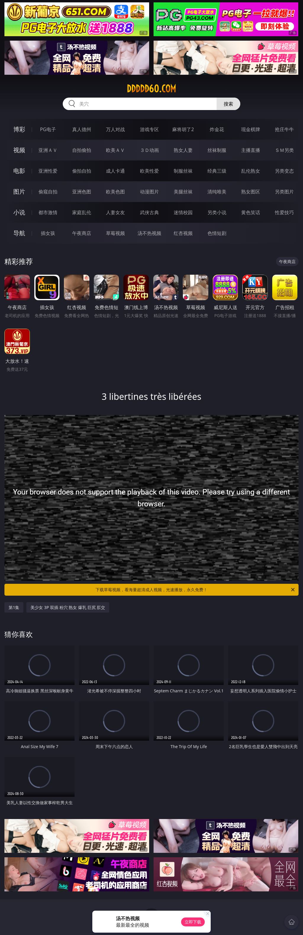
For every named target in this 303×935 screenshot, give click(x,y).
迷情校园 (183, 212)
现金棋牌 (250, 129)
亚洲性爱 (47, 171)
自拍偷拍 (81, 150)
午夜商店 (81, 233)
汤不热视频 (149, 233)
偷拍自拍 (81, 171)
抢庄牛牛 (284, 129)
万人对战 (115, 129)
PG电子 (48, 129)
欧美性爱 (149, 171)
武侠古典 (149, 212)
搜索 (228, 104)
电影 (19, 171)
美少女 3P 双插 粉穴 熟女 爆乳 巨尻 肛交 (67, 607)
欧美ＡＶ (115, 150)
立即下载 (193, 922)
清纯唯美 (216, 191)
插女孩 (48, 233)
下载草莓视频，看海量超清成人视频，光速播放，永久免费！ (196, 589)
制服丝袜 (183, 171)
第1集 (14, 607)
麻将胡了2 (183, 129)
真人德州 (81, 129)
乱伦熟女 (250, 171)
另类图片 (284, 191)
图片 (19, 191)
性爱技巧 (284, 212)
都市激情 (47, 212)
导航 (19, 233)
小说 (19, 212)
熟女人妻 (183, 150)
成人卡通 (115, 171)
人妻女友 (115, 212)
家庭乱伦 (81, 212)
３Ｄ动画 (149, 150)
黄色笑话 (250, 212)
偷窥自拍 (47, 191)
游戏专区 (149, 129)
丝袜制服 (216, 150)
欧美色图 (115, 191)
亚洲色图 (81, 191)
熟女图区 (250, 191)
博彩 (19, 129)
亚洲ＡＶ (47, 150)
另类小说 (216, 212)
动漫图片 (149, 191)
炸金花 (217, 129)
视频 (19, 150)
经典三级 (216, 171)
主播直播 (250, 150)
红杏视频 (183, 233)
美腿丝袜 (183, 191)
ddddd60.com (151, 89)
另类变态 (284, 171)
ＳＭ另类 (284, 150)
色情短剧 (216, 233)
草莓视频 (115, 233)
